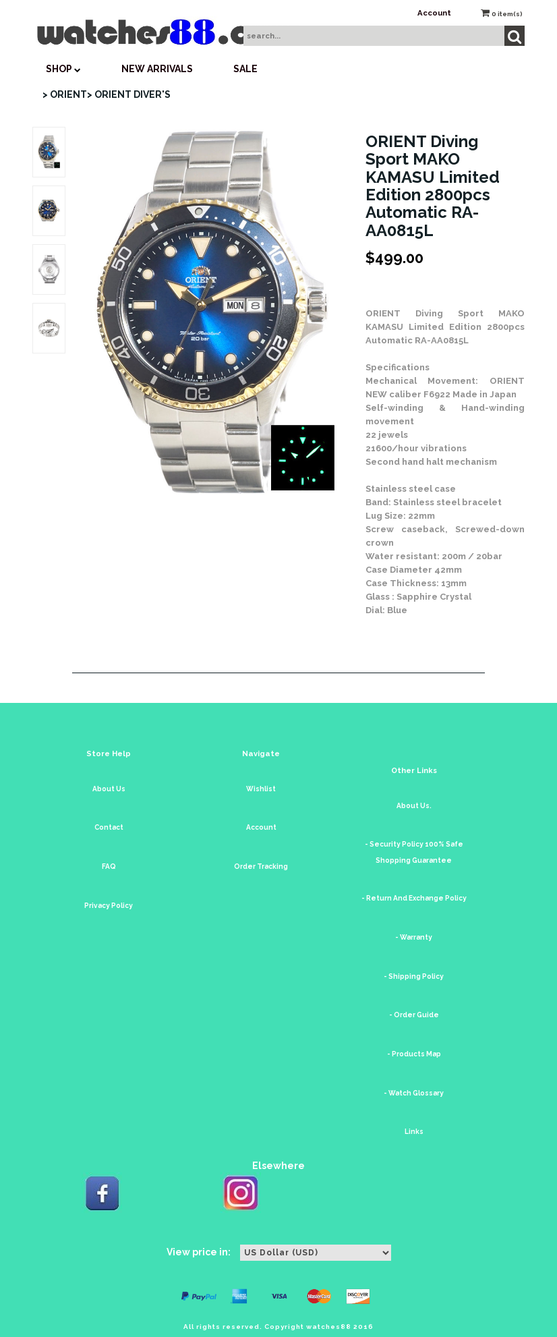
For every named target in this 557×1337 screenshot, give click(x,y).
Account (434, 13)
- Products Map (414, 1054)
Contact (108, 827)
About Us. (414, 805)
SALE (245, 68)
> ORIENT (64, 94)
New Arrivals (157, 68)
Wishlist (261, 789)
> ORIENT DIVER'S (129, 94)
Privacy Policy (108, 905)
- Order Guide (414, 1015)
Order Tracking (261, 866)
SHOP (63, 68)
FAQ (109, 866)
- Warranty (413, 937)
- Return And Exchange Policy (414, 898)
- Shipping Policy (414, 976)
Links (414, 1131)
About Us (108, 789)
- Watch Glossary (414, 1093)
